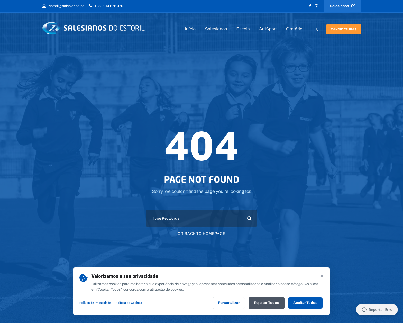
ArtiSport (268, 28)
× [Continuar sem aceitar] (322, 275)
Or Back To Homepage (201, 233)
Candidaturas (343, 29)
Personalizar (229, 303)
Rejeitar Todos (266, 303)
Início (190, 28)
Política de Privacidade (95, 303)
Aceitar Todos (305, 303)
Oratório (294, 28)
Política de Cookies (129, 303)
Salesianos (342, 6)
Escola (243, 28)
